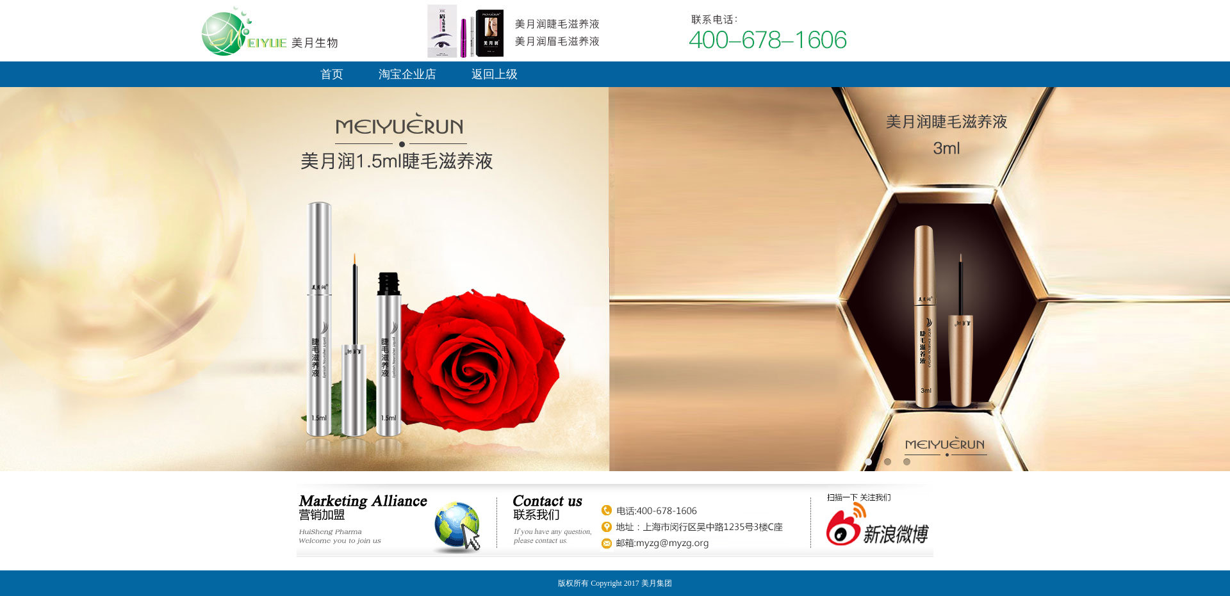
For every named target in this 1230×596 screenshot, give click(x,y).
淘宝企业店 (407, 74)
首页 (331, 74)
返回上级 (495, 74)
